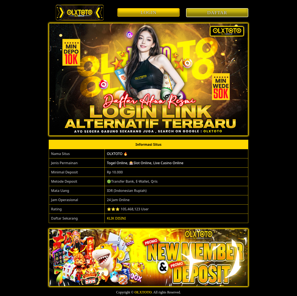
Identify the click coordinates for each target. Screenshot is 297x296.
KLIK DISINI (116, 218)
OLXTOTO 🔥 (117, 153)
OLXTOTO (143, 292)
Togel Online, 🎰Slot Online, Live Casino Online (145, 163)
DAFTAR (217, 12)
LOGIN (148, 12)
